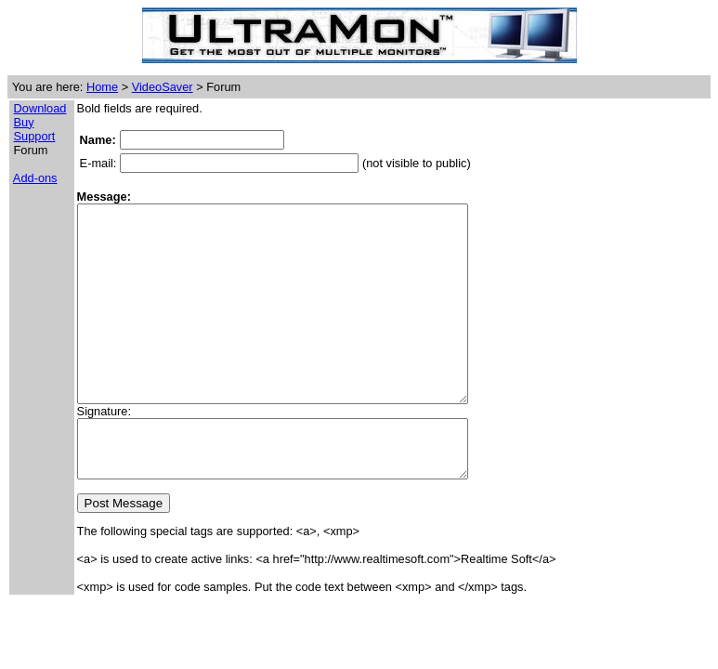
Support (35, 136)
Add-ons (35, 178)
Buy (24, 122)
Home (102, 87)
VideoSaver (162, 87)
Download (40, 108)
